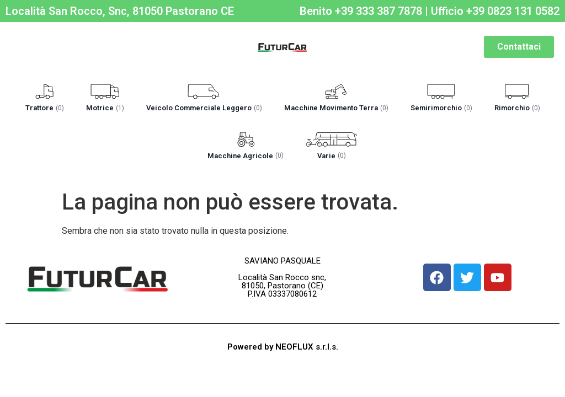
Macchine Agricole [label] (245, 156)
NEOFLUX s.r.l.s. (306, 347)
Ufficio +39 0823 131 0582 (495, 11)
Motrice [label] (105, 108)
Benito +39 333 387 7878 (361, 11)
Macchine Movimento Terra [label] (336, 108)
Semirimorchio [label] (441, 108)
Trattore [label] (44, 108)
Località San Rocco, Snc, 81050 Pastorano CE (120, 11)
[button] (45, 99)
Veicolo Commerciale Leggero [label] (204, 108)
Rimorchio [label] (517, 108)
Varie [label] (331, 156)
